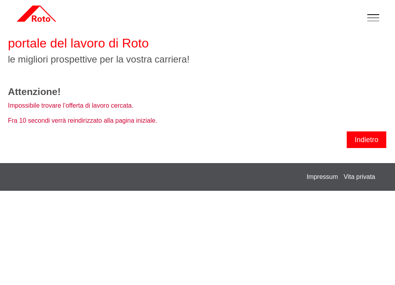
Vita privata (359, 176)
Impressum (322, 176)
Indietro (366, 140)
